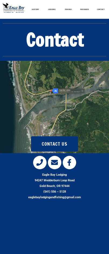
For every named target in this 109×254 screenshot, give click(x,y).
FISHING (68, 9)
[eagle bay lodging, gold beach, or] (54, 229)
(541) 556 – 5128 (54, 191)
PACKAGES (84, 9)
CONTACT (101, 9)
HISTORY (35, 9)
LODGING (51, 9)
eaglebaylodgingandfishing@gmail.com (54, 197)
